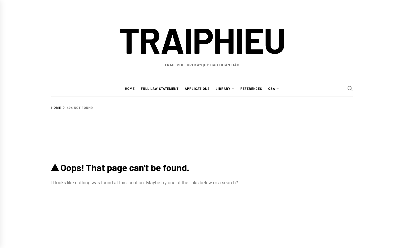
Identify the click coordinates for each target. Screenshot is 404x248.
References (251, 89)
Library (223, 89)
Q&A (271, 89)
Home (130, 89)
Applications (197, 89)
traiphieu (202, 39)
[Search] (350, 88)
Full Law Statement (160, 89)
